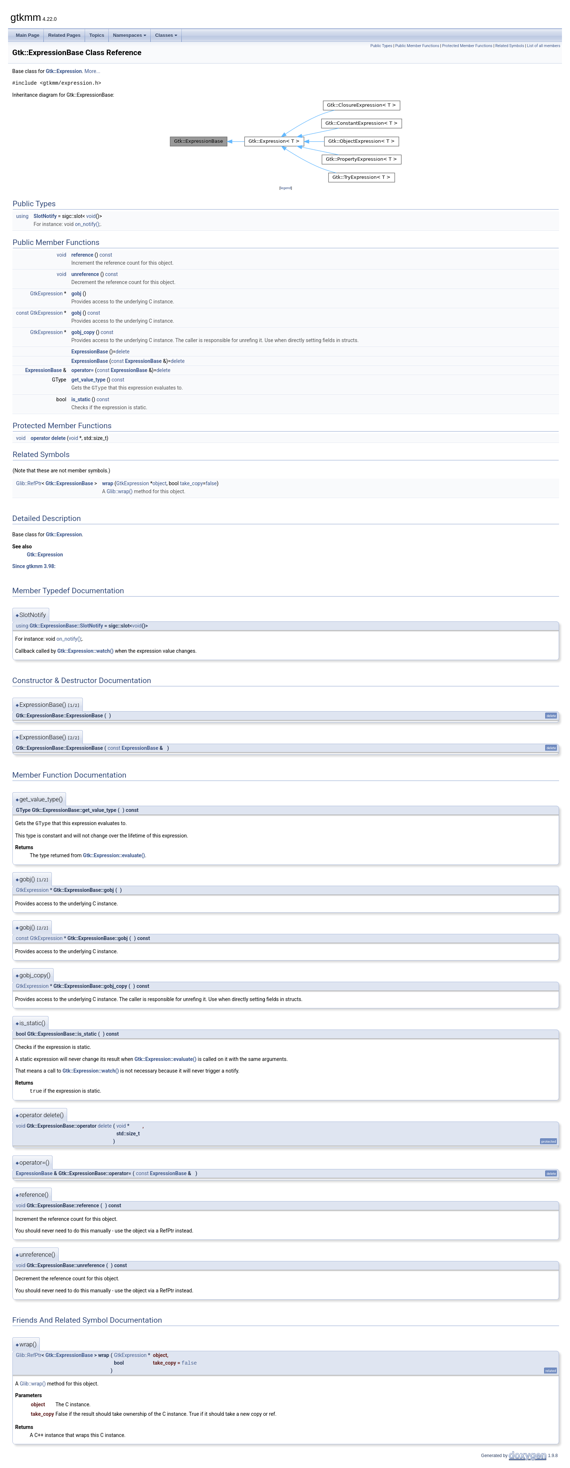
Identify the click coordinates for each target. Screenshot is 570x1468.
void (91, 216)
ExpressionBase (90, 351)
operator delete (48, 438)
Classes (166, 35)
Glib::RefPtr (29, 483)
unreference (85, 274)
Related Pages (64, 35)
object (160, 483)
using (22, 216)
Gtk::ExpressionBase (69, 483)
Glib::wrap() (119, 491)
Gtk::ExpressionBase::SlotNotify (66, 625)
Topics (96, 35)
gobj (76, 293)
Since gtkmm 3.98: (34, 566)
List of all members (543, 45)
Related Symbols (509, 45)
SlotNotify (45, 216)
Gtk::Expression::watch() (85, 650)
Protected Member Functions (467, 45)
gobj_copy (83, 332)
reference (82, 255)
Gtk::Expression (64, 71)
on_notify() (87, 224)
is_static (81, 399)
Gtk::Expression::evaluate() (114, 855)
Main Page (27, 35)
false (211, 483)
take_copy (191, 483)
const (105, 255)
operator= (83, 370)
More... (92, 71)
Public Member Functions (417, 45)
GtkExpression (46, 293)
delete (123, 351)
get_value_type (89, 380)
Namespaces (130, 35)
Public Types (381, 45)
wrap (107, 483)
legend (285, 188)
